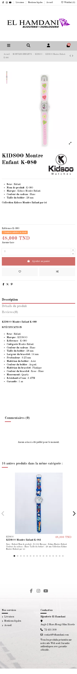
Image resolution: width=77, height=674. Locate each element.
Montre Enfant (20, 344)
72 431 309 (50, 630)
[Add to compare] (57, 272)
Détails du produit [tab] (14, 306)
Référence (7, 228)
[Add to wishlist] (20, 272)
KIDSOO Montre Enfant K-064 (23, 540)
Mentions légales (35, 2)
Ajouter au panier (38, 261)
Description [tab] (10, 299)
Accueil (49, 2)
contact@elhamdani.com (56, 635)
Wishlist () (68, 2)
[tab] (38, 313)
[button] (14, 556)
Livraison (20, 2)
